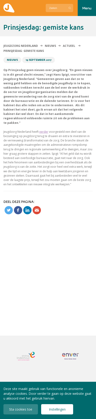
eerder (43, 132)
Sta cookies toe (20, 409)
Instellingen (57, 409)
